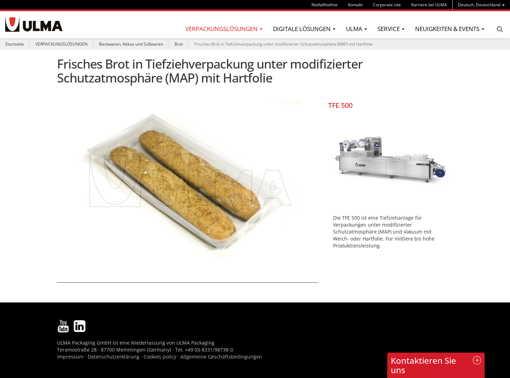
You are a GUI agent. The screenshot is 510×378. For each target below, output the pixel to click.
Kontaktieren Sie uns (423, 365)
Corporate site (387, 5)
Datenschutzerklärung (114, 356)
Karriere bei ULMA (429, 5)
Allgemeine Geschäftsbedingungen (221, 356)
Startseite (14, 44)
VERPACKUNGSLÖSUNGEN (61, 44)
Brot (179, 44)
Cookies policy (160, 356)
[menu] (481, 5)
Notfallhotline (324, 5)
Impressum (70, 356)
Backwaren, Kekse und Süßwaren (131, 44)
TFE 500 (340, 105)
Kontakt (355, 5)
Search (499, 29)
